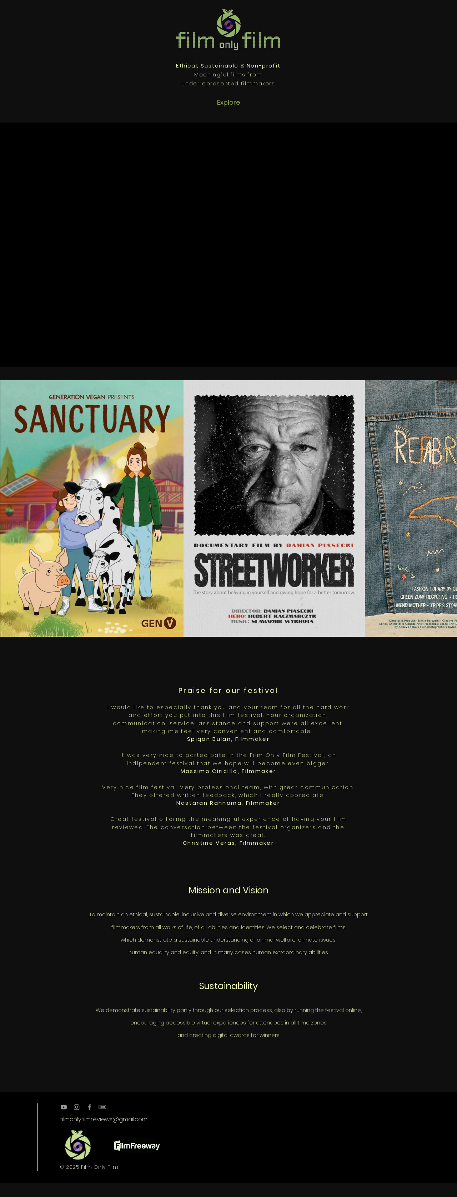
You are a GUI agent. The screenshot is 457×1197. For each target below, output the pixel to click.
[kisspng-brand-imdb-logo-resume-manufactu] (102, 1107)
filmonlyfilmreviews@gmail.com (103, 1119)
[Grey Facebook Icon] (89, 1107)
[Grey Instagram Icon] (76, 1107)
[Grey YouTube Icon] (63, 1107)
